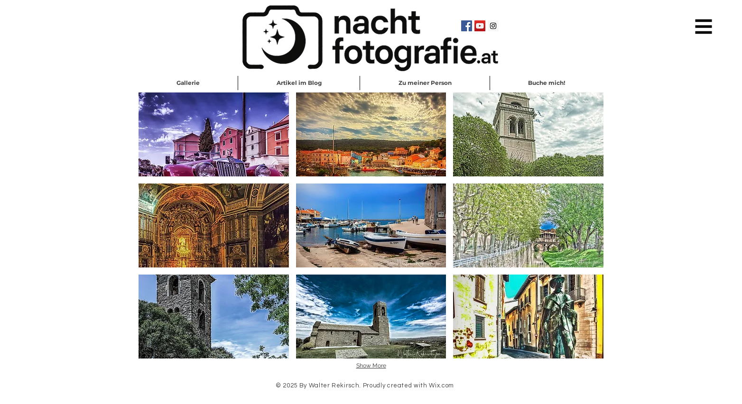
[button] (704, 27)
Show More (371, 365)
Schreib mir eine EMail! (372, 398)
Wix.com (441, 385)
